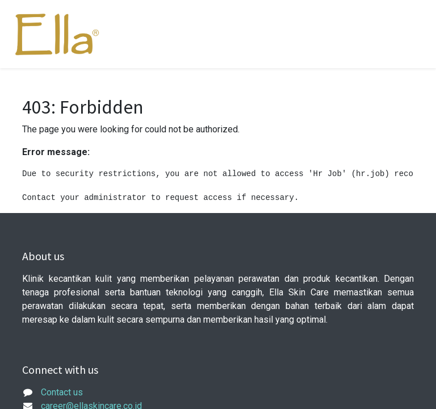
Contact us (62, 392)
